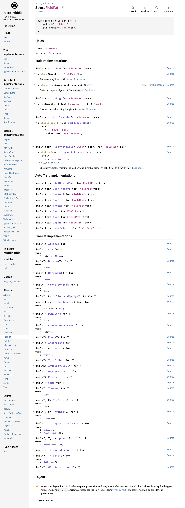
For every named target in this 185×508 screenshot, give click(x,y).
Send (56, 211)
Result (98, 103)
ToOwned (53, 388)
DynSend (58, 194)
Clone (57, 68)
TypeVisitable (63, 146)
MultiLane (49, 462)
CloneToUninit (58, 284)
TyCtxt (80, 146)
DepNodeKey (66, 302)
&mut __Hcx (59, 129)
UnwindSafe (62, 188)
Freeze (57, 205)
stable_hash (48, 122)
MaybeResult (57, 371)
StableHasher (72, 133)
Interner (48, 430)
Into (56, 348)
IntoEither (56, 360)
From (51, 337)
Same (51, 382)
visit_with (47, 152)
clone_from (47, 84)
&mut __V (63, 159)
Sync (56, 217)
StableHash (61, 117)
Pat (64, 27)
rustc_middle (42, 3)
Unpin (57, 222)
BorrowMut (55, 273)
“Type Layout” (119, 489)
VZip (56, 455)
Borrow (53, 261)
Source (39, 11)
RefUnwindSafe (64, 183)
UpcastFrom (49, 444)
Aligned (53, 243)
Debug (57, 98)
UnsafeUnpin (61, 228)
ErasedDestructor (61, 325)
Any (50, 249)
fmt (42, 103)
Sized (59, 256)
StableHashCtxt (78, 122)
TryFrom (58, 400)
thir (52, 3)
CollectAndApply (65, 296)
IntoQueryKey (57, 365)
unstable (159, 85)
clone (44, 73)
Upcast (62, 438)
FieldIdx (65, 24)
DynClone (54, 313)
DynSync (58, 200)
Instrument (56, 342)
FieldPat (75, 68)
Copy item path (63, 7)
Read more (79, 79)
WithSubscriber (59, 467)
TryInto (58, 411)
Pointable (55, 377)
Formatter (74, 103)
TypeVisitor (71, 152)
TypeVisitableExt (65, 423)
